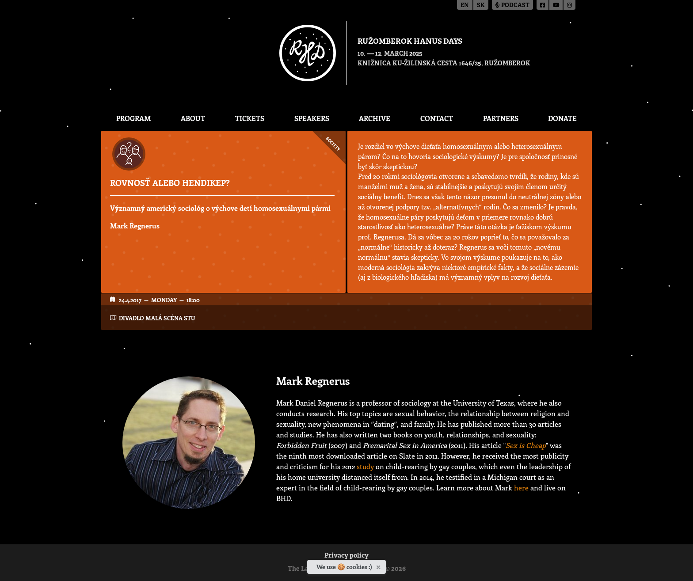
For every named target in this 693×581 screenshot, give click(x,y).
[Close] (379, 565)
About (193, 118)
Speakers (311, 118)
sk (481, 5)
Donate (562, 118)
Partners (500, 118)
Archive (374, 118)
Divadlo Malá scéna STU (157, 318)
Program (133, 118)
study (365, 466)
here (521, 487)
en (465, 5)
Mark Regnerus (135, 225)
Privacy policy (346, 556)
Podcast (512, 5)
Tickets (249, 118)
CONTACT (436, 118)
